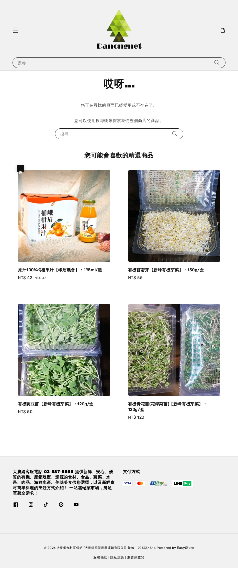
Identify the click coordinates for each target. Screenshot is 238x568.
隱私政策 (117, 557)
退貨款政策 (136, 557)
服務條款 (100, 557)
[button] (15, 30)
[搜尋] (217, 63)
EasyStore (185, 548)
